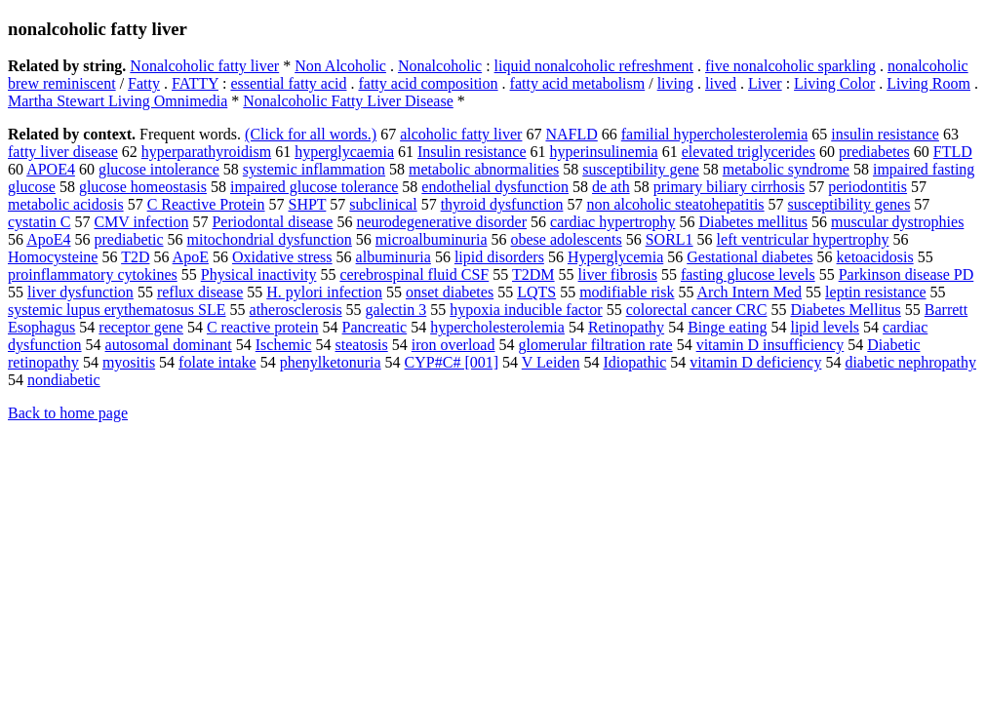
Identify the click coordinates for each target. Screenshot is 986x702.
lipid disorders (499, 257)
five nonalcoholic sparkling (790, 66)
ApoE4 (48, 239)
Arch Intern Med (750, 292)
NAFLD (571, 134)
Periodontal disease (272, 222)
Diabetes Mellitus (845, 309)
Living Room (928, 83)
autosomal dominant (168, 344)
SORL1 (669, 239)
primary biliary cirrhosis (729, 186)
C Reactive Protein (206, 204)
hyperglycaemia (344, 151)
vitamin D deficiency (755, 362)
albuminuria (393, 257)
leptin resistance (876, 292)
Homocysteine (53, 257)
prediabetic (128, 239)
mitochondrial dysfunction (269, 239)
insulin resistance (885, 134)
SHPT (308, 204)
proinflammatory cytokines (92, 274)
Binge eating (727, 327)
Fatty (144, 83)
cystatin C (39, 222)
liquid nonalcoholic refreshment (593, 66)
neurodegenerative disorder (441, 222)
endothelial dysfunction (495, 186)
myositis (128, 362)
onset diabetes (449, 292)
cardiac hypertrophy (612, 222)
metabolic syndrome (786, 169)
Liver (765, 83)
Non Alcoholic (340, 66)
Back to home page (68, 413)
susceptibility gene (640, 169)
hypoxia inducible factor (526, 309)
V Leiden (551, 362)
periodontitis (867, 186)
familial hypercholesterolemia (714, 134)
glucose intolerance (159, 169)
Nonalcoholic (440, 66)
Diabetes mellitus (753, 222)
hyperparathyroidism (206, 151)
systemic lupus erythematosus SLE (117, 309)
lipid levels (824, 327)
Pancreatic (375, 327)
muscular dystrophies (897, 222)
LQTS (536, 292)
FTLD (952, 151)
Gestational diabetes (749, 257)
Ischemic (284, 344)
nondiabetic (63, 379)
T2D (135, 257)
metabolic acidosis (66, 204)
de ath (611, 186)
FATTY (195, 83)
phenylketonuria (330, 362)
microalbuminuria (431, 239)
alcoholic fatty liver (461, 134)
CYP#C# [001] (451, 362)
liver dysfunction (80, 292)
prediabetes (874, 151)
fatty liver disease (63, 151)
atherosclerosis (296, 309)
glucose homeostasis (143, 186)
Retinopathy (626, 327)
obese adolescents (565, 239)
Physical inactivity (259, 274)
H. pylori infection (324, 292)
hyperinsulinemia (604, 151)
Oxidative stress (282, 257)
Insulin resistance (472, 151)
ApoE (191, 257)
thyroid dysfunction (502, 204)
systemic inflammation (314, 169)
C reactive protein (263, 327)
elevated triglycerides (748, 151)
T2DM (533, 274)
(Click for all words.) (310, 134)
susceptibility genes (849, 204)
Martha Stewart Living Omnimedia (117, 101)
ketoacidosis (875, 257)
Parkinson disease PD (906, 274)
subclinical (382, 204)
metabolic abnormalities (484, 169)
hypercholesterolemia (497, 327)
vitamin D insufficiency (770, 344)
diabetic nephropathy (910, 362)
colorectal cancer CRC (697, 309)
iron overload (453, 344)
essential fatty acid (288, 83)
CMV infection (141, 222)
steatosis (361, 344)
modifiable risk (626, 292)
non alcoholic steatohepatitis (675, 204)
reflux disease (200, 292)
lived (720, 83)
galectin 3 (396, 309)
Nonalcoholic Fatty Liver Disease (348, 101)
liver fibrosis (617, 274)
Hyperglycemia (615, 257)
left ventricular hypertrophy (803, 239)
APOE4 (50, 169)
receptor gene (141, 327)
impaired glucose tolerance (314, 186)
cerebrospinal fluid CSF (414, 274)
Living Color (834, 83)
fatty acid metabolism (578, 83)
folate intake (217, 362)
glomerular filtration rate (595, 344)
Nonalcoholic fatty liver (204, 66)
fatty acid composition (427, 83)
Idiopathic (634, 362)
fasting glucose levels (748, 274)
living (675, 83)
